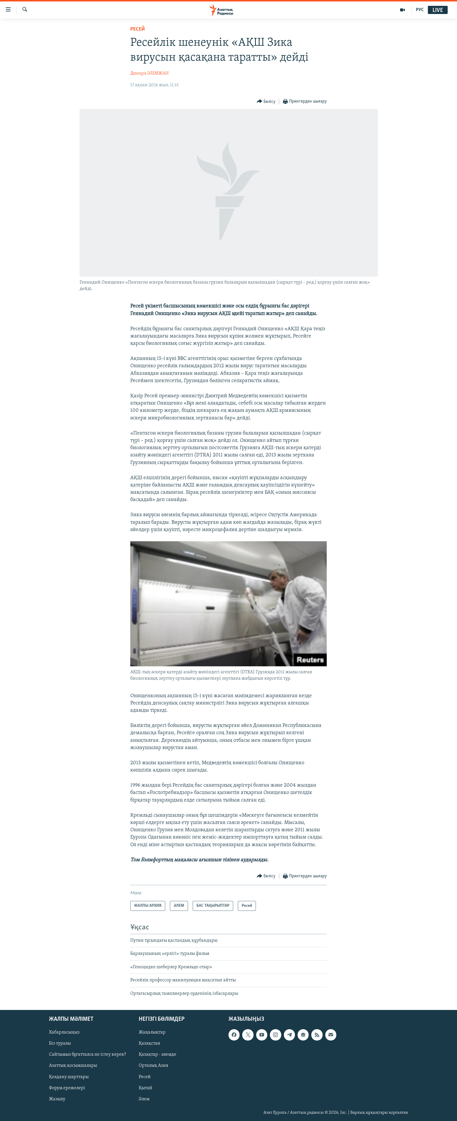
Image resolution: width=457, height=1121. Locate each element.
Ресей (137, 29)
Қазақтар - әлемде (157, 1054)
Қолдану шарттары (69, 1076)
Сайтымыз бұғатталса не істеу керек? (87, 1054)
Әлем (144, 1099)
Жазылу (57, 1099)
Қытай (145, 1088)
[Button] (266, 102)
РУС (420, 10)
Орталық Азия (153, 1065)
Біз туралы (60, 1043)
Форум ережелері (67, 1088)
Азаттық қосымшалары (73, 1065)
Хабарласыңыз (64, 1032)
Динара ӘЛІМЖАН (149, 73)
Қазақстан (149, 1043)
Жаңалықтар (152, 1032)
